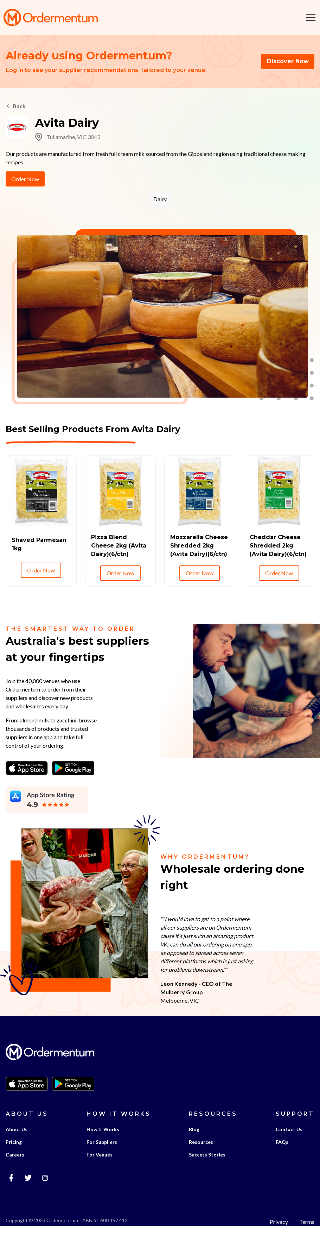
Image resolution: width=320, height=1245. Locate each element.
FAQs (282, 1158)
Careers (15, 1171)
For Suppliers (102, 1158)
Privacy (279, 1237)
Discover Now (288, 61)
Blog (194, 1145)
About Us (16, 1145)
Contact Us (289, 1145)
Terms (306, 1237)
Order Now (25, 179)
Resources (201, 1158)
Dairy (160, 199)
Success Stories (207, 1171)
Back (19, 106)
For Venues (100, 1171)
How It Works (103, 1145)
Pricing (14, 1158)
